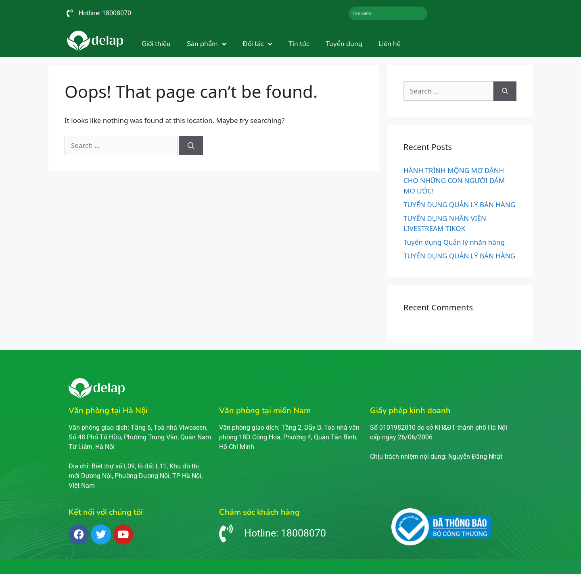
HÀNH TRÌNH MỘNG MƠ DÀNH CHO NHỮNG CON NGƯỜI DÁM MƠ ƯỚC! (454, 180)
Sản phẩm (206, 44)
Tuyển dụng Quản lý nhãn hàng (454, 242)
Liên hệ (389, 43)
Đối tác (257, 44)
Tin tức (298, 43)
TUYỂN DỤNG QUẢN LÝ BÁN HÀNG (459, 204)
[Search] (191, 145)
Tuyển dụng (344, 43)
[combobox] (388, 13)
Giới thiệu (156, 43)
